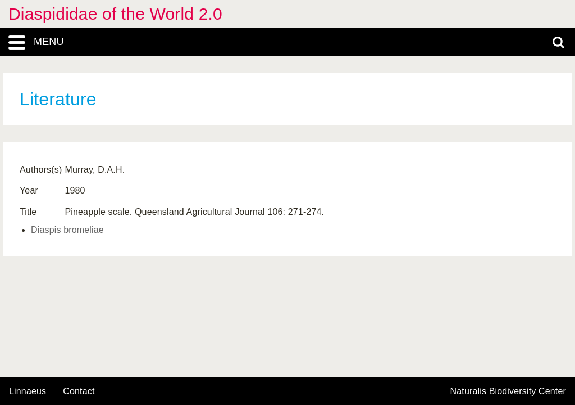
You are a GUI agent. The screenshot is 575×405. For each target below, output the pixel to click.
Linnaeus (27, 391)
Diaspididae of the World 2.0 (115, 13)
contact (78, 391)
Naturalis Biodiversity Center (508, 391)
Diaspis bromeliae (67, 230)
